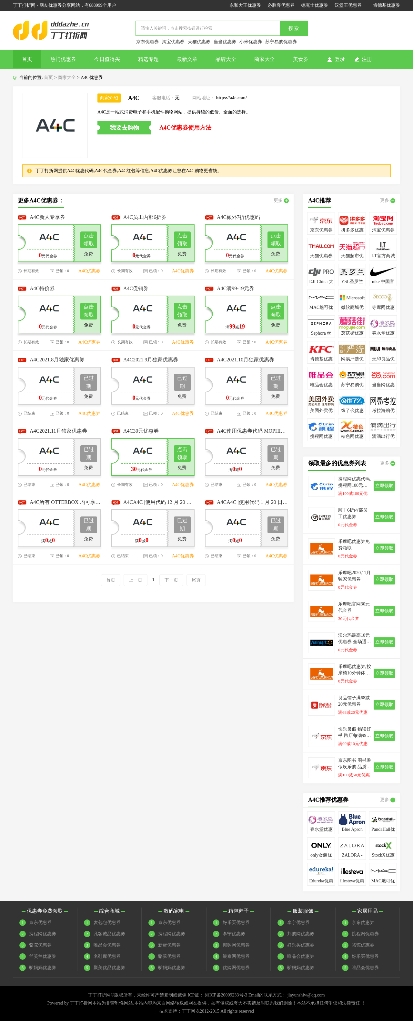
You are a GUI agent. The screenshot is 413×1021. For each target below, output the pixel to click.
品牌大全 (226, 59)
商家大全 (264, 59)
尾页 (196, 580)
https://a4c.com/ (231, 97)
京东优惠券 (147, 41)
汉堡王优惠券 (348, 5)
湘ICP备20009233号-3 (226, 995)
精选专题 (148, 59)
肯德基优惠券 (386, 5)
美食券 (300, 59)
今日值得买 (107, 59)
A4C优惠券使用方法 (185, 127)
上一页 (135, 580)
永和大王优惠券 (245, 5)
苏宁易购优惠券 (281, 41)
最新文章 (187, 59)
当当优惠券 (225, 41)
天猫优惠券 (199, 41)
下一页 (171, 580)
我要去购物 (124, 127)
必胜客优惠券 (281, 5)
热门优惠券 (63, 59)
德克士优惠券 (314, 5)
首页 (27, 59)
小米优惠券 (250, 41)
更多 (281, 200)
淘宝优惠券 (173, 41)
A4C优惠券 (89, 271)
